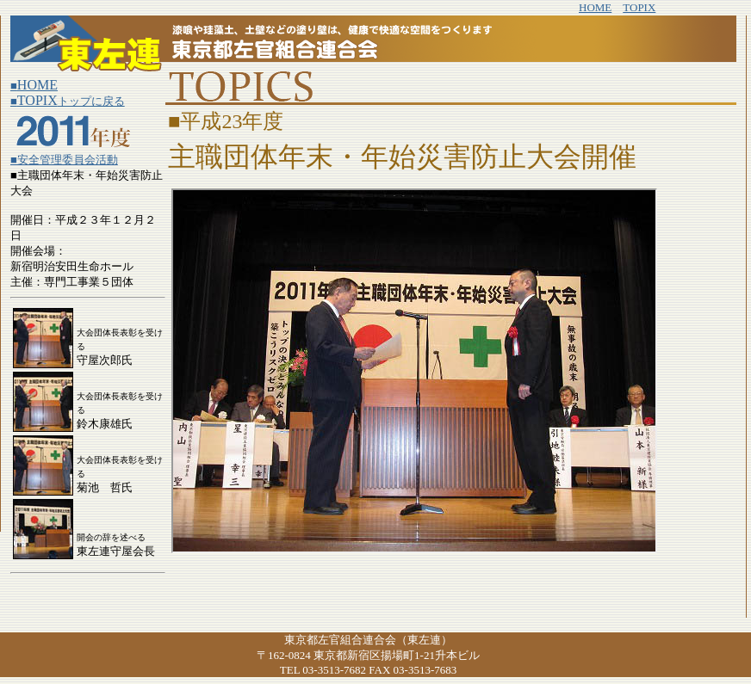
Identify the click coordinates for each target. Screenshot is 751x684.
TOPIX (639, 7)
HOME (595, 7)
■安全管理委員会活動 (64, 159)
